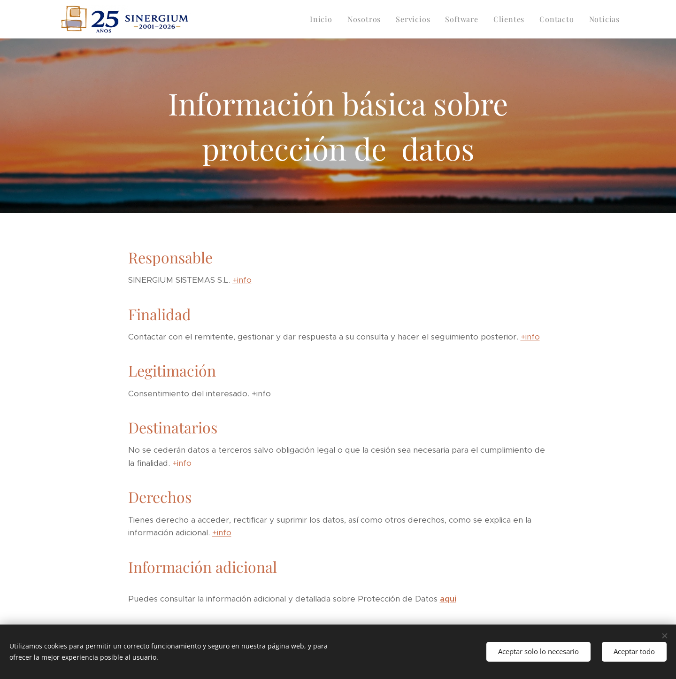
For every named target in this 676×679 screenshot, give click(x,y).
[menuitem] (323, 19)
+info (242, 280)
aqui (448, 599)
